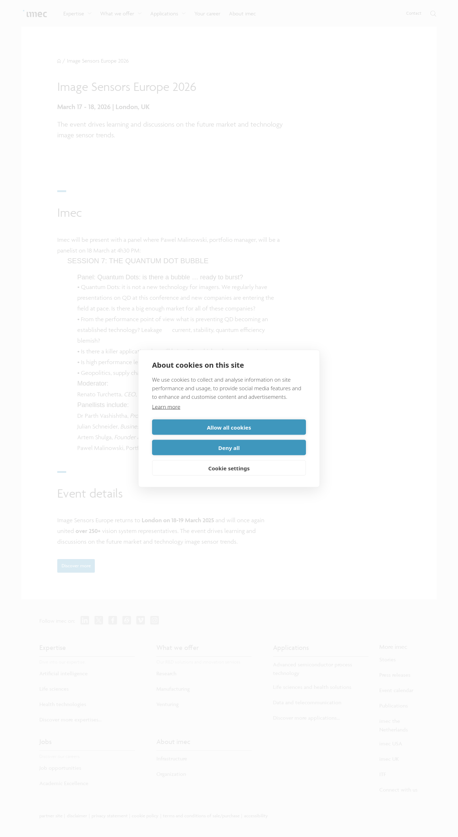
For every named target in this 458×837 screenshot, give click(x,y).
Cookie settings (229, 457)
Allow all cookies (189, 437)
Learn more (166, 416)
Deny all (268, 437)
